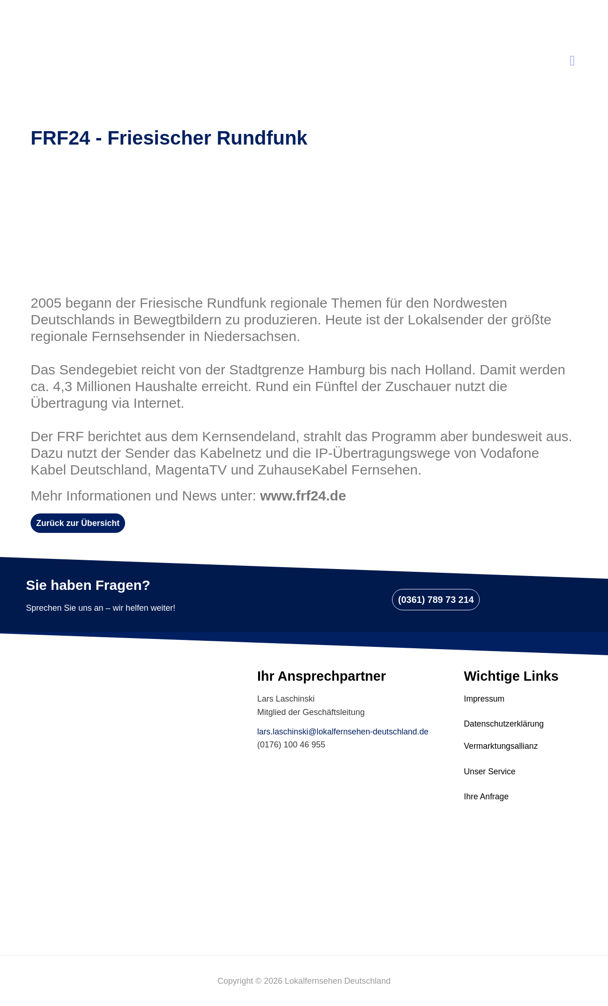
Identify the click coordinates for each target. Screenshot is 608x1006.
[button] (78, 523)
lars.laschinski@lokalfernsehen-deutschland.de (344, 731)
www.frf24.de (303, 495)
